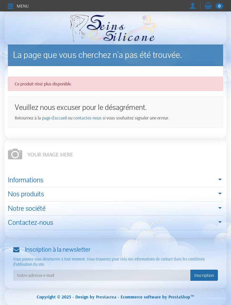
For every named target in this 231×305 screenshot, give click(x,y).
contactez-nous (87, 118)
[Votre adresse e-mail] (101, 275)
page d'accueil (54, 118)
